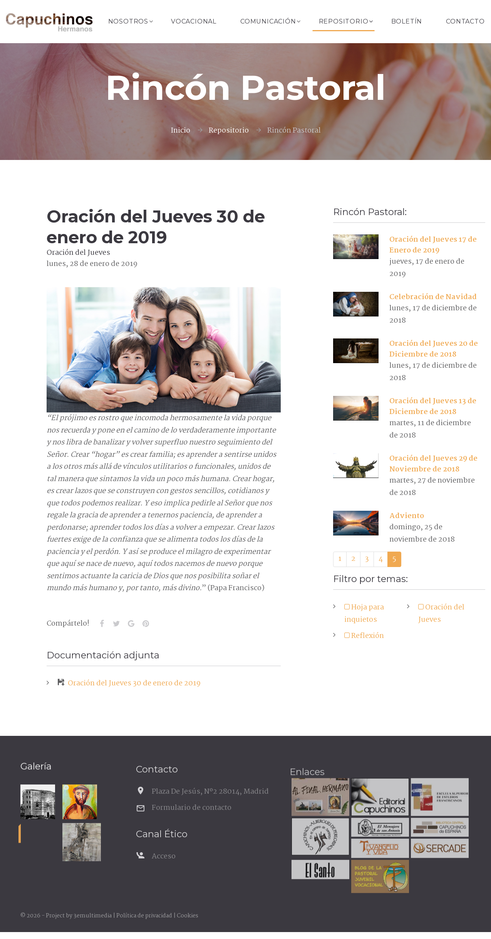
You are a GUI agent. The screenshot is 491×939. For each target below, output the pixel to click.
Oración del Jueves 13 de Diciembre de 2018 (432, 406)
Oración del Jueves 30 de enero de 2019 (129, 683)
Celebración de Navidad (433, 297)
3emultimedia (93, 915)
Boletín (406, 21)
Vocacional (193, 21)
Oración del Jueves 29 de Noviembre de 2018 (433, 464)
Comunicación (268, 21)
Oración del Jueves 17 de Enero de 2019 (433, 245)
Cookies (187, 915)
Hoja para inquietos (364, 614)
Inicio (180, 130)
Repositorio (344, 21)
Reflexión (367, 636)
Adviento (406, 516)
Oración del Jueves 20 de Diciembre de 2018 (433, 349)
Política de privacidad (144, 915)
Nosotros (128, 21)
